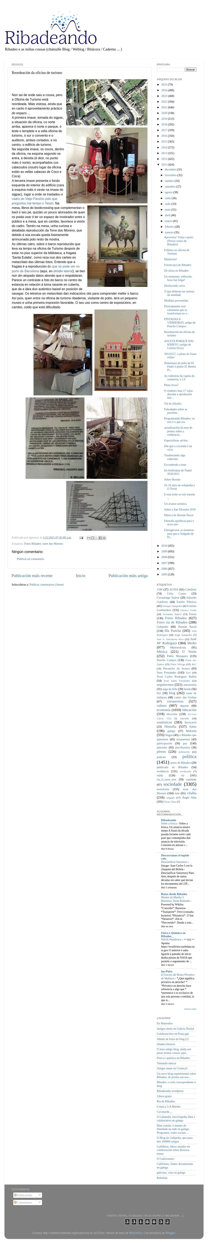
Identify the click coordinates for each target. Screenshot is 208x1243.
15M (159, 589)
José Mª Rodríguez (176, 641)
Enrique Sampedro (172, 606)
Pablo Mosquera (177, 656)
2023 (164, 96)
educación (189, 710)
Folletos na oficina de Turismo (176, 251)
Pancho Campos (166, 660)
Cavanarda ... (164, 1111)
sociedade (172, 784)
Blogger (170, 1232)
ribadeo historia (166, 1044)
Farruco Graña (188, 610)
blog (172, 693)
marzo (169, 221)
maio (168, 209)
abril (168, 215)
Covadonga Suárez (168, 597)
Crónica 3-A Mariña (168, 1106)
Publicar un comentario (30, 559)
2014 (164, 147)
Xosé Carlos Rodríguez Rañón (176, 676)
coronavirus (175, 701)
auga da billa (170, 689)
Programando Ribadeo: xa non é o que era (179, 420)
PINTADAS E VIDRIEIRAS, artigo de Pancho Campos (180, 322)
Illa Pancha (173, 631)
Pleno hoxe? (171, 385)
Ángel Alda (189, 797)
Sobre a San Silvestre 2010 (180, 509)
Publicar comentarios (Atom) (47, 584)
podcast (161, 757)
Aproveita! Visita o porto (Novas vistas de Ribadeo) (178, 241)
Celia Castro (176, 593)
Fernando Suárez (172, 614)
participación (164, 743)
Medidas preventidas (176, 300)
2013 (164, 153)
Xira (188, 672)
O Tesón (189, 652)
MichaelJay (135, 1232)
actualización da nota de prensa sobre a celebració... (178, 431)
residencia (163, 771)
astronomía (189, 684)
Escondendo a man (175, 464)
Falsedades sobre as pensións (175, 411)
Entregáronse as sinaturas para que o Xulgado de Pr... (179, 533)
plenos (161, 752)
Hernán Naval (187, 626)
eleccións (172, 714)
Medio (191, 643)
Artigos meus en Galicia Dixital (175, 1028)
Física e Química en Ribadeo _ (173, 934)
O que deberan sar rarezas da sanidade (179, 293)
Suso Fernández (166, 672)
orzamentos (183, 739)
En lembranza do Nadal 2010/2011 (178, 472)
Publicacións (23, 1195)
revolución (185, 771)
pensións (162, 747)
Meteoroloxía (178, 647)
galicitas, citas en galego (171, 1172)
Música (162, 652)
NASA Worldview (171, 939)
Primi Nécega (177, 664)
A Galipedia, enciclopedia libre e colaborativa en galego (176, 1118)
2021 (164, 107)
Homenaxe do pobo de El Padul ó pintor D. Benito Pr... (180, 366)
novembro (171, 175)
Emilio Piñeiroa (186, 601)
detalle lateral (63, 271)
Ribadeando (168, 820)
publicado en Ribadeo (172, 767)
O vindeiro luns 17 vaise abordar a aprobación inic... (178, 394)
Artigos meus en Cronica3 (172, 1068)
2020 (164, 113)
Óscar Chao (170, 801)
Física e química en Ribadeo (173, 1058)
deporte (184, 705)
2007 (164, 563)
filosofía (170, 726)
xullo (168, 198)
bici (159, 693)
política (189, 756)
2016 (164, 135)
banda (187, 689)
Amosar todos (190, 1009)
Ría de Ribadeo (166, 1101)
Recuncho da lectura (176, 668)
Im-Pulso (166, 971)
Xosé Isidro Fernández (177, 680)
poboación (184, 751)
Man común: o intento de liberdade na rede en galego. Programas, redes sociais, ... (173, 1129)
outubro (170, 180)
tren (177, 793)
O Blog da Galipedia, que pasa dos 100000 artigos (175, 1139)
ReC (194, 664)
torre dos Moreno (53, 543)
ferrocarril (190, 722)
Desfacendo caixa (174, 285)
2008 (164, 557)
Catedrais (190, 589)
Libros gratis (164, 1096)
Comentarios (23, 1202)
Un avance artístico (175, 503)
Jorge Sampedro (183, 634)
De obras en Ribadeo (176, 270)
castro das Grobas (185, 697)
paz (185, 743)
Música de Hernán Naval (178, 515)
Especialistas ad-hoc (176, 440)
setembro (170, 186)
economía (163, 710)
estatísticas (164, 722)
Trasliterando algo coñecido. (174, 457)
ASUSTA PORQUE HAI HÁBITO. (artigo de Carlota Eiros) (178, 344)
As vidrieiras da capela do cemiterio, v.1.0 (179, 377)
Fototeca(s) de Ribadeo (177, 265)
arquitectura (165, 685)
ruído (160, 775)
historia (191, 731)
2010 (164, 545)
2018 (164, 124)
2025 (164, 84)
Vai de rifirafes (173, 403)
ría (182, 775)
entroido (184, 718)
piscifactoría (182, 747)
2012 (164, 158)
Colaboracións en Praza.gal (173, 1033)
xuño (168, 203)
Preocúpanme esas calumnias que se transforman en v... (176, 310)
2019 (164, 118)
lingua (169, 735)
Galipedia (162, 626)
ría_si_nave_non (166, 779)
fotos (192, 726)
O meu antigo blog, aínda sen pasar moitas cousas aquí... (174, 1051)
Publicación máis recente (32, 575)
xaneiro (169, 232)
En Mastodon (164, 1023)
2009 (164, 551)
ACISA (173, 589)
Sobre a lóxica (169, 823)
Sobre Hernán (172, 479)
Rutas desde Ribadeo (174, 894)
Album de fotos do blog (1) (173, 1039)
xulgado (170, 797)
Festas (192, 614)
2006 (164, 568)
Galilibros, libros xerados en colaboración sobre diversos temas (173, 1150)
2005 (164, 574)
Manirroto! (170, 259)
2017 (164, 130)
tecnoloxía (163, 789)
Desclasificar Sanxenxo (174, 861)
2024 (164, 90)
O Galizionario (165, 1158)
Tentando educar (166, 1063)
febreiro (170, 226)
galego (171, 731)
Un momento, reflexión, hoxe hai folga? (178, 278)
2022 (164, 101)
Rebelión (162, 1177)
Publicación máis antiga (128, 575)
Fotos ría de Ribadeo (172, 622)
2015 (164, 141)
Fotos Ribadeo (32, 543)
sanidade (191, 779)
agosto (169, 192)
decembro (171, 169)
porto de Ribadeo (180, 762)
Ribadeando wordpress (170, 1091)
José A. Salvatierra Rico (170, 639)
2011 (164, 164)
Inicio (80, 575)
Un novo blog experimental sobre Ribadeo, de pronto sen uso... (176, 1075)
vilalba (191, 793)
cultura (162, 706)
